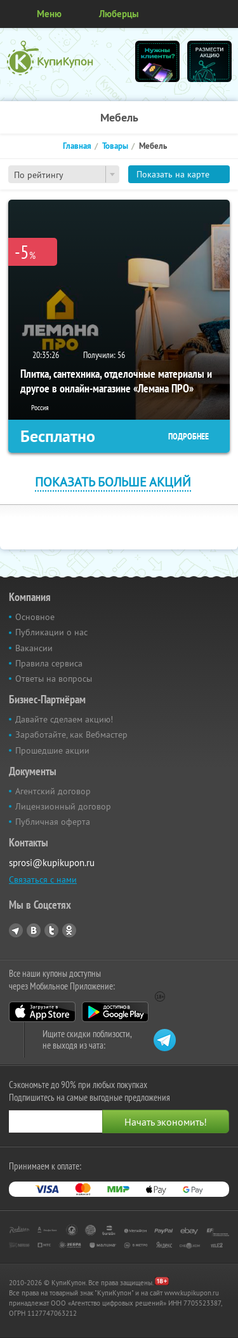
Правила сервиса (49, 663)
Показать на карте (172, 174)
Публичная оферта (52, 821)
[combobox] (63, 174)
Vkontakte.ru (34, 930)
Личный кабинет (224, 14)
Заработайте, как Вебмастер (71, 734)
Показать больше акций (113, 482)
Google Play (115, 1012)
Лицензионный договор (63, 806)
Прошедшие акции (52, 750)
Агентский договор (53, 791)
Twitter (51, 930)
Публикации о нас (51, 632)
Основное (35, 617)
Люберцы (119, 14)
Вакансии (34, 648)
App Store (42, 1012)
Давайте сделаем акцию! (64, 719)
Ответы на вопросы (53, 678)
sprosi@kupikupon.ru (52, 863)
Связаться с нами (43, 879)
